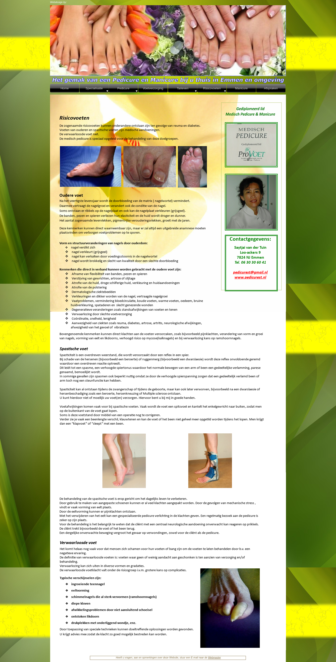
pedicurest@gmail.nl (250, 272)
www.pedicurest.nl (250, 277)
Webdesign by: (58, 2)
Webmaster (214, 657)
